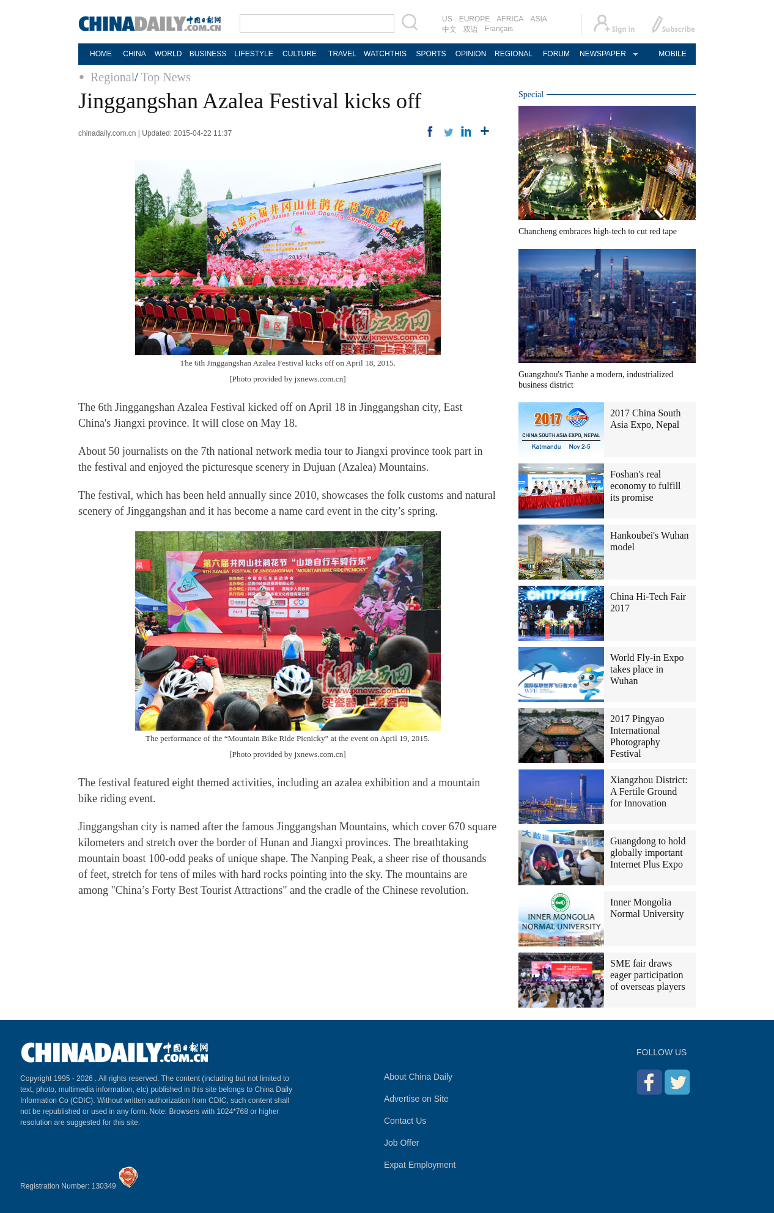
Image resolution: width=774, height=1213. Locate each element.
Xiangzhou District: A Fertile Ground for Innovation (649, 791)
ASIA (538, 19)
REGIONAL (514, 54)
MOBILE (672, 54)
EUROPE (474, 19)
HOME (101, 54)
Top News (165, 77)
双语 (470, 29)
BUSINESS (208, 54)
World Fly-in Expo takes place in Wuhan (647, 669)
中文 (449, 29)
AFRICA (509, 19)
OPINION (471, 54)
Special (531, 94)
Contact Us (405, 1121)
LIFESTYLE (253, 54)
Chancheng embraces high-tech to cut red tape (597, 231)
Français (499, 28)
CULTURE (299, 54)
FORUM (556, 54)
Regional (112, 77)
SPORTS (431, 54)
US (447, 19)
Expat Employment (420, 1165)
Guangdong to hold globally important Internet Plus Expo (648, 852)
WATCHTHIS (385, 54)
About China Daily (418, 1077)
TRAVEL (342, 54)
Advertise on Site (416, 1099)
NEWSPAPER (602, 54)
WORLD (168, 54)
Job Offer (401, 1143)
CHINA (134, 54)
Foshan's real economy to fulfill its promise (645, 486)
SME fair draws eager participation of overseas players (647, 975)
